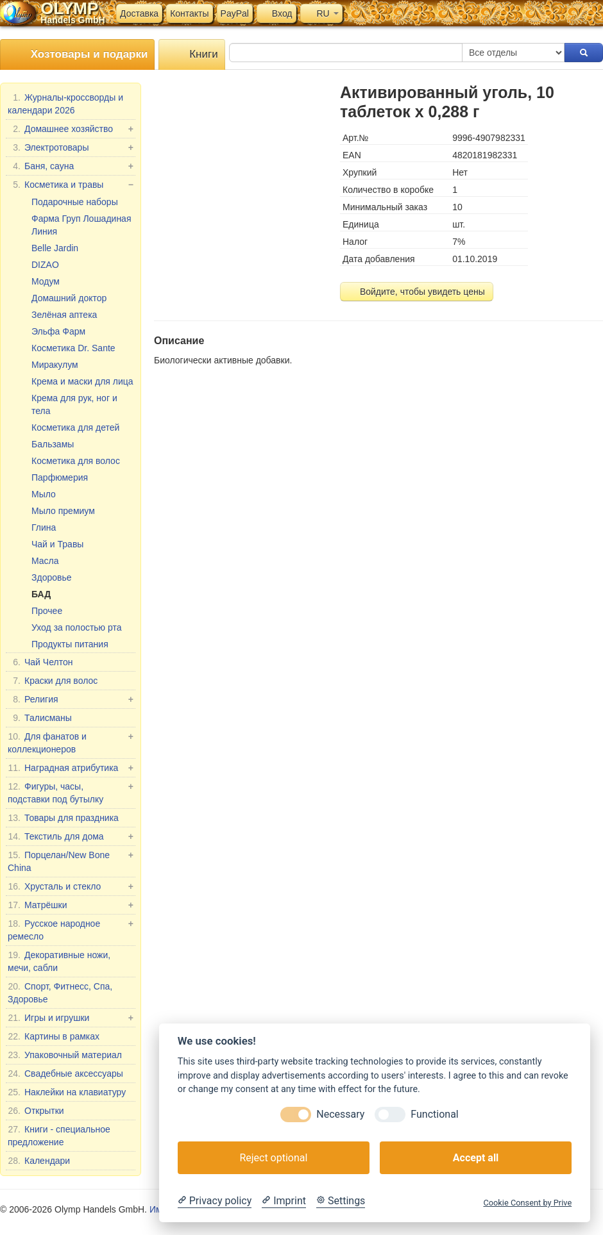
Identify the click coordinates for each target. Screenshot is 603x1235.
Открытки (36, 1110)
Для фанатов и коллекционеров (70, 742)
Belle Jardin (54, 248)
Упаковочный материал (65, 1055)
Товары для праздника (63, 817)
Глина (43, 527)
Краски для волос (53, 680)
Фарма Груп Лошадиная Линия (81, 224)
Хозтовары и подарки (77, 54)
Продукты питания (69, 644)
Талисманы (40, 717)
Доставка (139, 13)
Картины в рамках (53, 1036)
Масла (45, 561)
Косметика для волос (75, 461)
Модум (45, 281)
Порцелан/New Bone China (70, 861)
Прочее (46, 611)
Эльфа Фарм (58, 331)
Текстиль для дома (70, 836)
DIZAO (45, 265)
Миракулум (54, 365)
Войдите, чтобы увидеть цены (416, 291)
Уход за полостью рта (76, 627)
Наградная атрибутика (70, 767)
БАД (41, 594)
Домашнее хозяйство (70, 128)
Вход (276, 13)
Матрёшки (70, 905)
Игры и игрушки (70, 1017)
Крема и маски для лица (82, 381)
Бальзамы (52, 444)
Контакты (189, 13)
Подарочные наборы (74, 202)
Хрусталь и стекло (70, 886)
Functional (434, 1114)
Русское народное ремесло (70, 929)
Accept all (475, 1158)
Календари (39, 1160)
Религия (70, 699)
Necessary (340, 1114)
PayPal (235, 13)
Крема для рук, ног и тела (74, 404)
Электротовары (70, 147)
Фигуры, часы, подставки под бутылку (70, 792)
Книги (191, 54)
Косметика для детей (75, 427)
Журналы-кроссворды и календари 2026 (65, 103)
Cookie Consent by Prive (527, 1202)
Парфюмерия (59, 477)
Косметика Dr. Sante (73, 348)
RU (321, 13)
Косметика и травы (70, 184)
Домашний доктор (68, 298)
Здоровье (51, 577)
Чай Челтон (40, 662)
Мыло (43, 494)
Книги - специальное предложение (59, 1135)
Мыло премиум (63, 511)
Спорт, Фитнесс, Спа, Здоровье (60, 992)
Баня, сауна (70, 166)
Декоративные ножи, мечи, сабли (59, 961)
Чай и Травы (57, 544)
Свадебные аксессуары (65, 1073)
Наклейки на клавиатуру (67, 1092)
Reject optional (273, 1158)
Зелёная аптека (64, 315)
